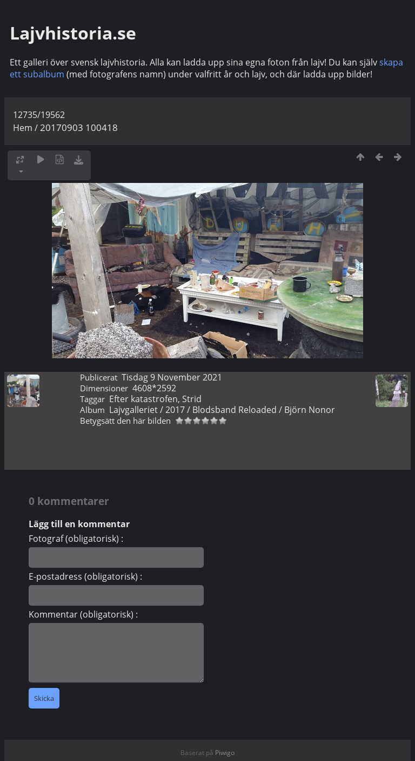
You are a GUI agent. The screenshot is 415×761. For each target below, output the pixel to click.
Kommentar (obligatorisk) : (83, 614)
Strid (192, 399)
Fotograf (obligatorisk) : (76, 538)
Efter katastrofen (143, 399)
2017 (175, 410)
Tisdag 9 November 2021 (172, 377)
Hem (22, 128)
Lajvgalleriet (133, 410)
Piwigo (225, 752)
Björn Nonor (309, 410)
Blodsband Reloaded (234, 410)
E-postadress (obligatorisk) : (85, 576)
